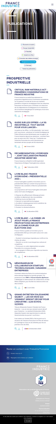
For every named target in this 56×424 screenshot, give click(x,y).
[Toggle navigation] (52, 4)
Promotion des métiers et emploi (28, 58)
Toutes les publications (28, 68)
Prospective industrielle (28, 62)
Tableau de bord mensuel (42, 400)
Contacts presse (45, 405)
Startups (28, 65)
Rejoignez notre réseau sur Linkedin (21, 357)
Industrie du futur (28, 55)
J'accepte (28, 421)
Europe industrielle (28, 48)
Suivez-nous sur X (15, 353)
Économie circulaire (28, 44)
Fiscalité (28, 51)
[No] (54, 419)
